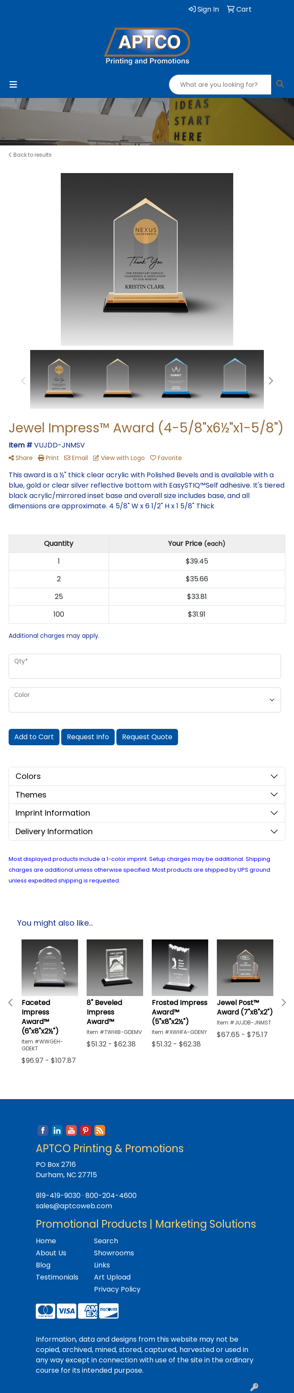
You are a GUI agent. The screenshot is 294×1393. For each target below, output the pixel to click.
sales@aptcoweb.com (74, 1206)
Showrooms (114, 1253)
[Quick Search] (220, 85)
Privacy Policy (117, 1289)
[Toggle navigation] (13, 85)
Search (106, 1241)
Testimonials (57, 1277)
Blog (43, 1265)
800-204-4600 (111, 1196)
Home (46, 1241)
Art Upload (112, 1277)
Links (102, 1265)
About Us (51, 1253)
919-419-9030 (58, 1196)
